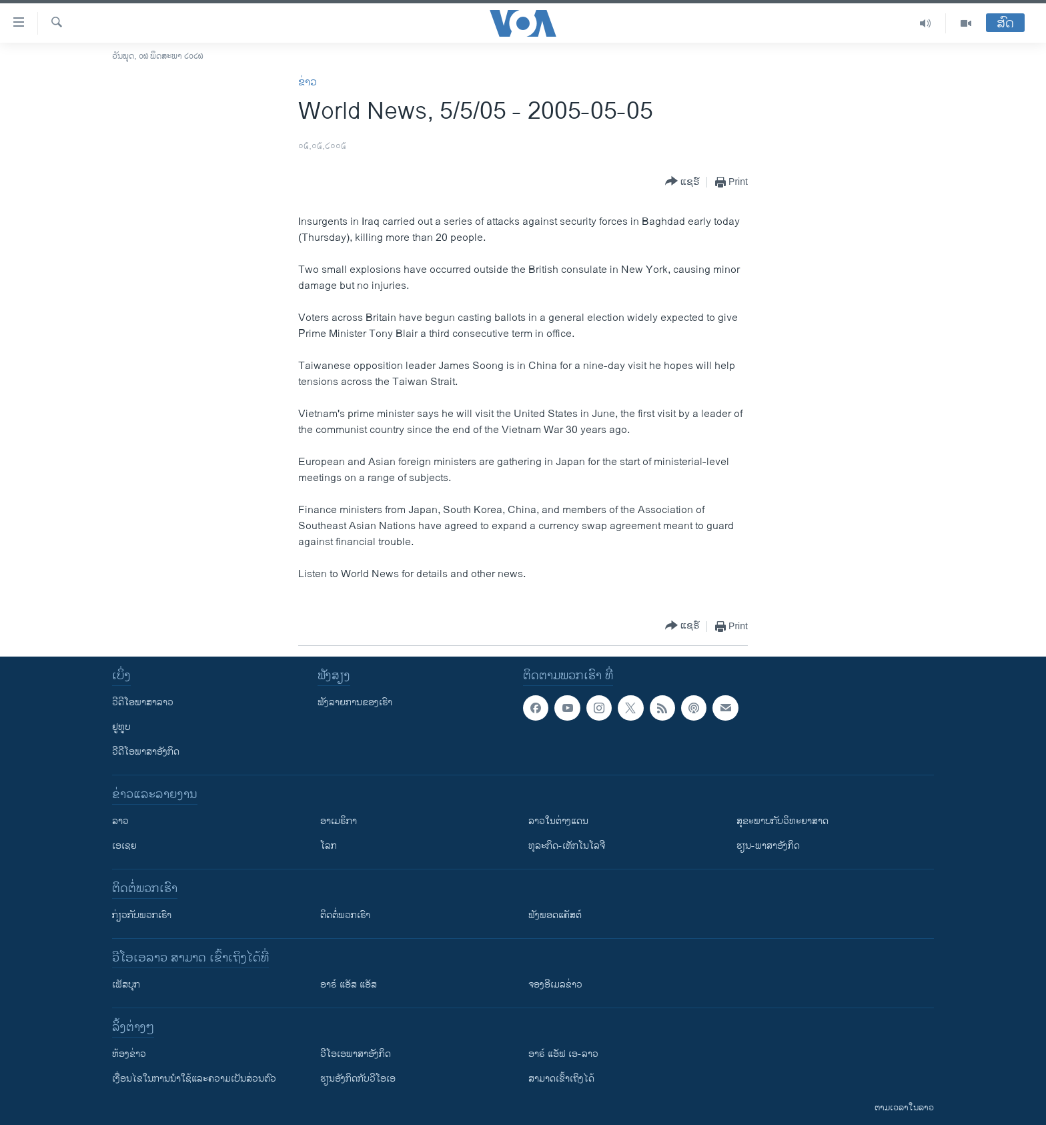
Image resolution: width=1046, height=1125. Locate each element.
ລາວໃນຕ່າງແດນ (558, 821)
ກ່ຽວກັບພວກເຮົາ (141, 915)
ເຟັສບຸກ (126, 985)
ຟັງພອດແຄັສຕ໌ (555, 915)
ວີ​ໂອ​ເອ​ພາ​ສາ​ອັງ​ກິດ (355, 1054)
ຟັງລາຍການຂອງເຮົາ (355, 702)
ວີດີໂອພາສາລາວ (142, 702)
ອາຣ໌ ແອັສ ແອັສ (348, 985)
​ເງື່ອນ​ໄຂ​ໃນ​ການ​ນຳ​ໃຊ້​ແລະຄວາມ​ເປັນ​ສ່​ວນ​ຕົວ (194, 1079)
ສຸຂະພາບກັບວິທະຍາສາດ (782, 821)
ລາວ (120, 821)
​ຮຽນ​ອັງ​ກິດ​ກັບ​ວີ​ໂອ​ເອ (358, 1079)
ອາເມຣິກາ (338, 821)
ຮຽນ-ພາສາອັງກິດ (768, 846)
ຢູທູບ (121, 727)
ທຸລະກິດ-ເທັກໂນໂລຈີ (566, 846)
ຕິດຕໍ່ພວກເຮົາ (345, 915)
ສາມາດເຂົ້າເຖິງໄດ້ (561, 1079)
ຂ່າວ (307, 82)
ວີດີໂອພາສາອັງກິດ (145, 752)
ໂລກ (328, 846)
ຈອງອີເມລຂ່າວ (555, 985)
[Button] (682, 182)
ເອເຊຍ (124, 846)
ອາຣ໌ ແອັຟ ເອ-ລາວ (563, 1054)
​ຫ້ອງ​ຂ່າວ (129, 1054)
